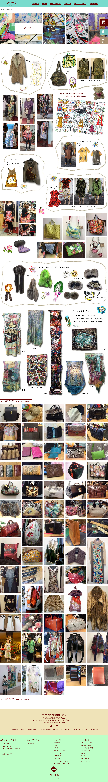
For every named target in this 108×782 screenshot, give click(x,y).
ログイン (83, 756)
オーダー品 (4, 751)
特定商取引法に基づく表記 (62, 764)
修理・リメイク (59, 745)
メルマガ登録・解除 (87, 748)
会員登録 (83, 753)
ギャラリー (67, 3)
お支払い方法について (87, 742)
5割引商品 (31, 743)
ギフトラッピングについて (62, 761)
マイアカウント (85, 750)
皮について (57, 756)
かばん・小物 (5, 743)
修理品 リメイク (6, 754)
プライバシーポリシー (87, 761)
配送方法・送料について (88, 745)
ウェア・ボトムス (6, 746)
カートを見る (85, 758)
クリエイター (58, 753)
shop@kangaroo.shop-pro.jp (56, 722)
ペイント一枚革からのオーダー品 (11, 748)
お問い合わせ (94, 3)
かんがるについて (59, 750)
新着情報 (57, 758)
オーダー (44, 3)
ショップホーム (59, 740)
